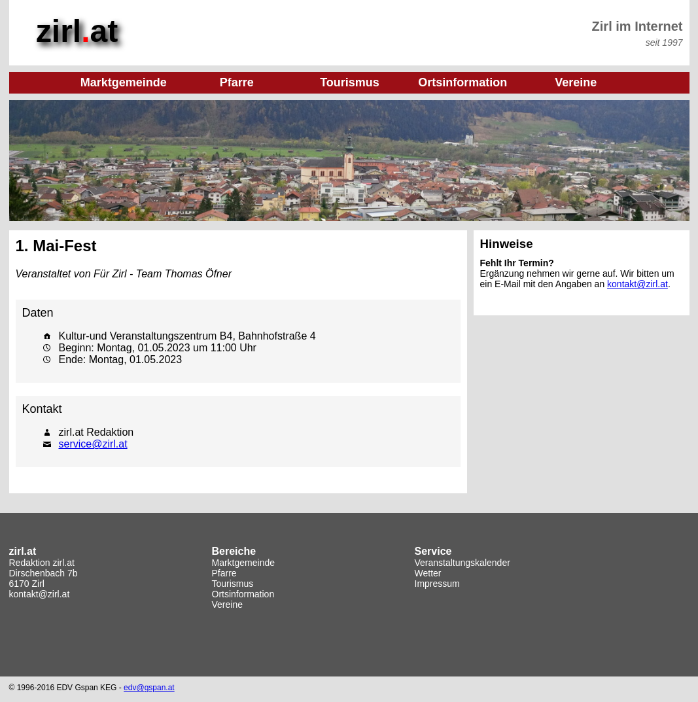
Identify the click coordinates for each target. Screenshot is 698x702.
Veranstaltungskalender (462, 562)
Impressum (437, 583)
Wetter (428, 573)
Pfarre (224, 573)
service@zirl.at (93, 443)
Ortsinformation (243, 594)
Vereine (227, 604)
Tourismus (233, 583)
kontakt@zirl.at (637, 284)
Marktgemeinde (243, 562)
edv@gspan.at (149, 687)
